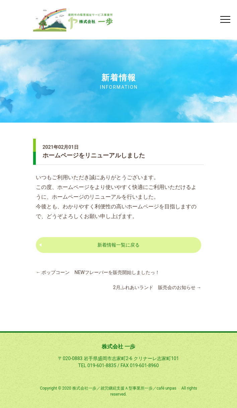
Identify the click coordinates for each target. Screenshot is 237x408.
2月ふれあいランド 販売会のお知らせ (157, 287)
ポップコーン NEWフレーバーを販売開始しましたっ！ (98, 272)
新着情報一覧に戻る (118, 245)
